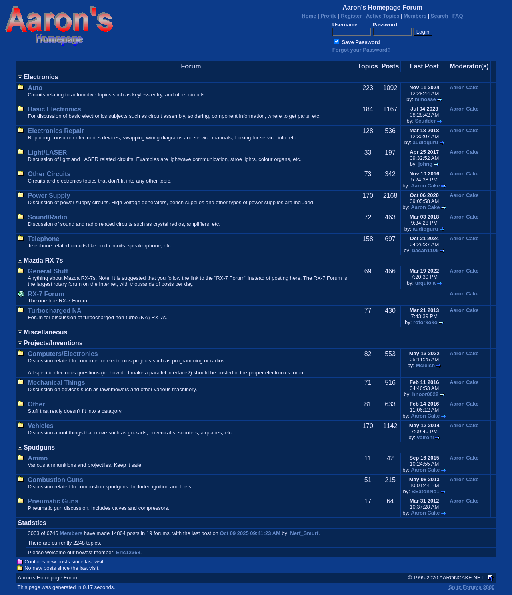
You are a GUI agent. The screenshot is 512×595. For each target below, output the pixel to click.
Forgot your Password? (361, 50)
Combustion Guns (56, 479)
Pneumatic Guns (53, 501)
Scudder (425, 121)
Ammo (38, 458)
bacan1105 (425, 250)
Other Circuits (49, 174)
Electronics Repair (56, 130)
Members (71, 533)
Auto (35, 87)
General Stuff (48, 271)
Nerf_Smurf (304, 533)
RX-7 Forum (46, 294)
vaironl (425, 437)
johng (425, 164)
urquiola (425, 283)
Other (36, 404)
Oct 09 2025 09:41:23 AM (250, 533)
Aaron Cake (464, 87)
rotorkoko (425, 322)
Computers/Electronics (63, 353)
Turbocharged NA (55, 310)
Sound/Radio (48, 217)
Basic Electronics (54, 109)
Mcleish (425, 365)
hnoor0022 (425, 394)
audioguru (425, 142)
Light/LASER (47, 152)
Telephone (44, 238)
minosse (425, 99)
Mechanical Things (56, 382)
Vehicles (41, 425)
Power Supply (49, 195)
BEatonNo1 (425, 491)
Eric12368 (128, 552)
